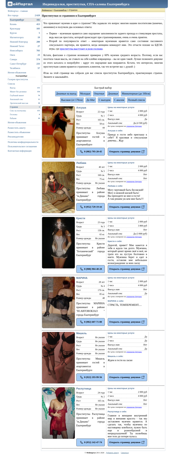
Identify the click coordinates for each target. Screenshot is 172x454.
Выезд (25, 87)
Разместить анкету (17, 128)
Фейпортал (47, 10)
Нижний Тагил (25, 46)
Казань (25, 24)
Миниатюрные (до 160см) (136, 93)
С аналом (119, 100)
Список (11, 84)
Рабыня (25, 118)
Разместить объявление (19, 132)
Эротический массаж (25, 103)
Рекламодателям (16, 136)
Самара (25, 59)
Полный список (136, 100)
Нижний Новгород (25, 42)
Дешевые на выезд (66, 93)
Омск (25, 55)
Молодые (85, 93)
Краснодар (25, 29)
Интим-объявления (17, 72)
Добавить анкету (112, 453)
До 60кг (90, 100)
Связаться (125, 453)
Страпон (25, 107)
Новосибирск (25, 51)
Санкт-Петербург (25, 64)
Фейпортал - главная (18, 11)
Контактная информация (20, 151)
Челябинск (25, 68)
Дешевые (113, 93)
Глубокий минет (25, 95)
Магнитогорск (25, 37)
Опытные (99, 93)
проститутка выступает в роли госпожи (81, 48)
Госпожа (25, 114)
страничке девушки (134, 126)
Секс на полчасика (25, 110)
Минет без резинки (25, 91)
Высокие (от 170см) (72, 100)
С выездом (104, 100)
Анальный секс (25, 99)
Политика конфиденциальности (23, 142)
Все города (24, 15)
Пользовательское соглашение (22, 146)
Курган (25, 33)
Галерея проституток (18, 79)
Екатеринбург (25, 20)
